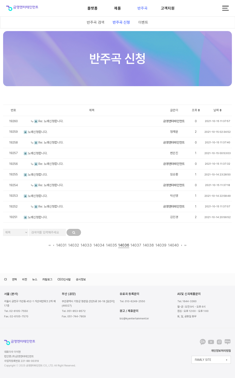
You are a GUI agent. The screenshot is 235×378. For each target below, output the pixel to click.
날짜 (218, 110)
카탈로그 (47, 279)
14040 (173, 245)
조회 (196, 110)
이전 (53, 245)
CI (5, 279)
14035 (111, 245)
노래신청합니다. (36, 132)
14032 (73, 245)
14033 (86, 245)
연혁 (14, 279)
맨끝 (185, 245)
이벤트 (143, 22)
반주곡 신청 (121, 22)
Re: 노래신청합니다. (47, 121)
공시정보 (81, 279)
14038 (148, 245)
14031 (61, 245)
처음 (49, 245)
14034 (98, 245)
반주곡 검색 (95, 22)
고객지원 (167, 8)
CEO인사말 (64, 279)
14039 (160, 245)
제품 (117, 8)
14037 (135, 245)
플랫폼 (92, 8)
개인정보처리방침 (221, 350)
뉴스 (34, 279)
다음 (181, 245)
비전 (24, 279)
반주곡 (142, 8)
